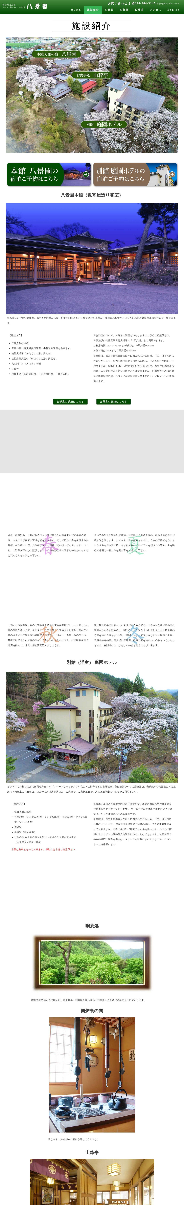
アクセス (156, 10)
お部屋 (124, 10)
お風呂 (109, 10)
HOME (76, 10)
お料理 (139, 10)
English (173, 10)
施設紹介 (93, 10)
